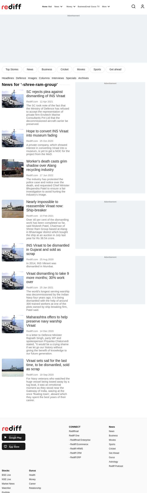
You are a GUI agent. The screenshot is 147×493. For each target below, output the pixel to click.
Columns (44, 78)
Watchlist (6, 488)
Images (32, 78)
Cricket (65, 69)
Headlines (8, 78)
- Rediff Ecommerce (78, 444)
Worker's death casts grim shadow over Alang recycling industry (46, 165)
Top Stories (12, 69)
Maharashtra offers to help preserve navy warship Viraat (47, 321)
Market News (8, 483)
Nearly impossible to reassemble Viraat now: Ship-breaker (44, 206)
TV (98, 6)
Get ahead (115, 69)
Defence (21, 78)
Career (32, 483)
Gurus (93, 6)
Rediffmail (74, 431)
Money (70, 6)
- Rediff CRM (75, 453)
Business (47, 69)
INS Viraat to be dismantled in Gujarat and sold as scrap (47, 249)
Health (32, 475)
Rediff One (74, 435)
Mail (50, 6)
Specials (71, 78)
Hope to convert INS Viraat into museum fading (47, 133)
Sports (97, 69)
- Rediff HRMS (76, 448)
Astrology (113, 461)
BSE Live (6, 475)
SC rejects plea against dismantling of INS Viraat (45, 94)
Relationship (35, 488)
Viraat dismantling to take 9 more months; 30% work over (47, 277)
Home (44, 6)
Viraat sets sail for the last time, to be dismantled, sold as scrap (47, 365)
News (58, 6)
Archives (83, 78)
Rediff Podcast (116, 466)
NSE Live (6, 479)
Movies (81, 69)
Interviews (58, 78)
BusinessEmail (84, 6)
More (106, 6)
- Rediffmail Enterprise (80, 440)
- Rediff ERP (75, 457)
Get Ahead (114, 453)
